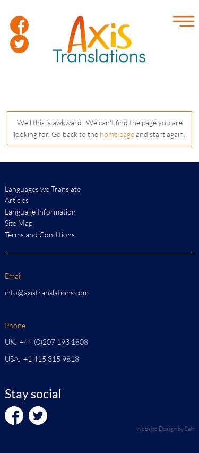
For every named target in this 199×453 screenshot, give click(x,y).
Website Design (156, 428)
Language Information (40, 211)
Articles (17, 199)
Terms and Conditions (40, 234)
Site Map (18, 222)
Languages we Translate (43, 188)
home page (117, 134)
